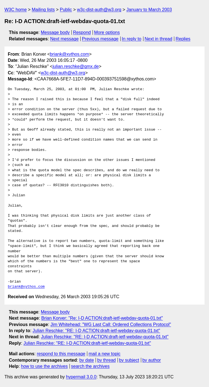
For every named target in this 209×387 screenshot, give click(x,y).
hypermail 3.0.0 (81, 376)
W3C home (15, 9)
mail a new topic (105, 353)
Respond (82, 32)
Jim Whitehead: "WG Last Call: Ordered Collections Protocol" (110, 324)
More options (107, 32)
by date (86, 360)
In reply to (131, 38)
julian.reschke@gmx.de (76, 66)
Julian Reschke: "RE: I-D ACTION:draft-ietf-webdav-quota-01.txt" (96, 330)
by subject (129, 360)
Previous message (100, 38)
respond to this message (61, 353)
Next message (64, 38)
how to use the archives (44, 366)
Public (66, 9)
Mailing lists (43, 9)
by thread (106, 360)
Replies (183, 38)
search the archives (90, 366)
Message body (55, 32)
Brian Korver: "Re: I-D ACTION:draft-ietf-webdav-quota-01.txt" (102, 318)
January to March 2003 (149, 9)
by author (151, 360)
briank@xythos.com (69, 54)
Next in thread (158, 38)
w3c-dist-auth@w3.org (99, 9)
